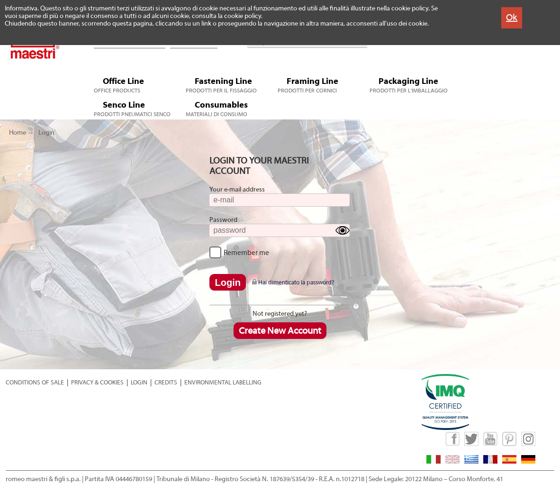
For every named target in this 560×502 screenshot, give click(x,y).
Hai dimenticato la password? (293, 282)
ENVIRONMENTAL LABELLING (223, 382)
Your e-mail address (237, 189)
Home (17, 133)
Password (223, 220)
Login (46, 133)
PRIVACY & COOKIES (97, 382)
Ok (511, 17)
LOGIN (139, 382)
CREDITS (165, 382)
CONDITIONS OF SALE (35, 382)
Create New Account (280, 330)
